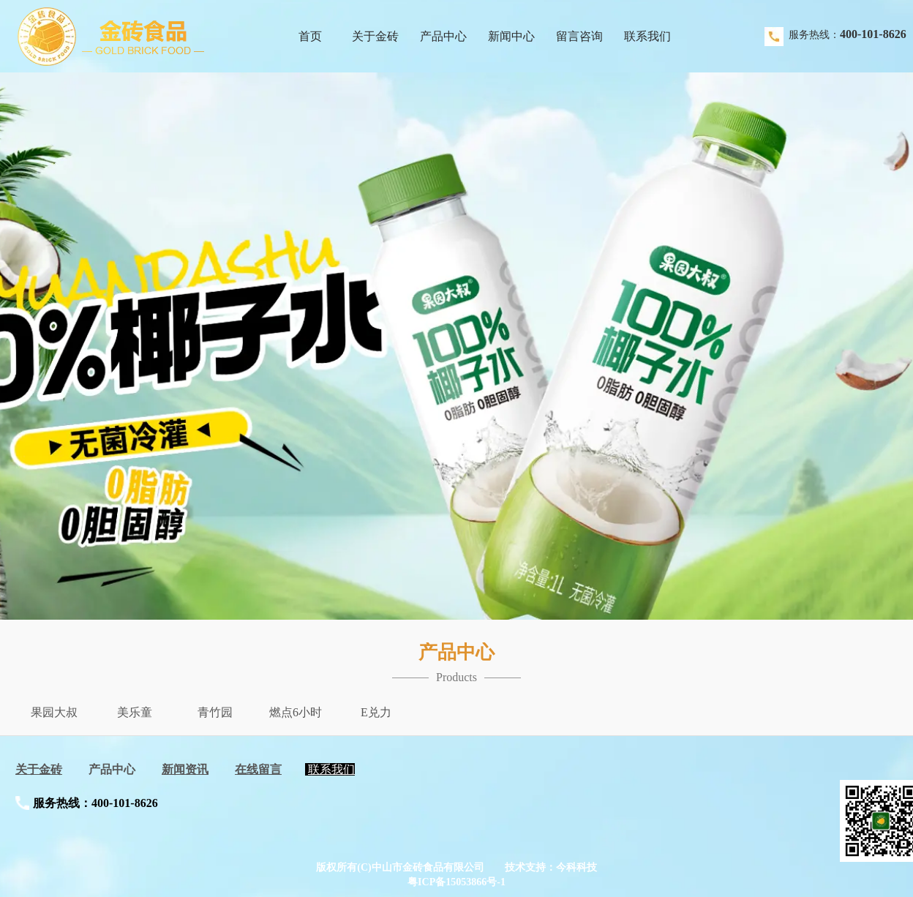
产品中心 (112, 769)
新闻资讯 (185, 769)
